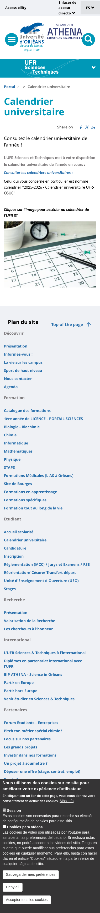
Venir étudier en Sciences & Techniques (39, 698)
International (17, 639)
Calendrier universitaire (25, 539)
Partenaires (15, 709)
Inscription (14, 556)
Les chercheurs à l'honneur (28, 628)
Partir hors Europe (20, 690)
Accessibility (15, 7)
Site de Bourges (18, 483)
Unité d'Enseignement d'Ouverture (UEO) (41, 580)
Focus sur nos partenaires (27, 738)
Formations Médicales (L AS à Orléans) (38, 475)
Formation (14, 397)
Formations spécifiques (25, 499)
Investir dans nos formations (30, 755)
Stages (10, 588)
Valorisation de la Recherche (29, 620)
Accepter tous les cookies (27, 906)
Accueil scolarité (18, 531)
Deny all (12, 893)
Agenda (11, 386)
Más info (66, 807)
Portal (9, 86)
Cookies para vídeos (25, 834)
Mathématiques (18, 451)
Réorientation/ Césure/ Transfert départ (40, 572)
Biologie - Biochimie (22, 426)
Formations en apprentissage (30, 491)
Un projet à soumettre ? (26, 763)
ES (90, 7)
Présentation (15, 346)
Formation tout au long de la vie (33, 508)
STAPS (9, 467)
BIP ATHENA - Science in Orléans (33, 674)
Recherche (14, 599)
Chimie (10, 434)
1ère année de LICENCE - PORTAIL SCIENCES (43, 418)
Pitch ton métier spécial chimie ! (33, 730)
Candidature (15, 548)
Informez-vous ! (18, 354)
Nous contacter (18, 378)
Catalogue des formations (27, 410)
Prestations (14, 779)
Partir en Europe (19, 682)
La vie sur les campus (23, 362)
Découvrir (14, 333)
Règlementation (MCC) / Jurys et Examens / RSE (47, 564)
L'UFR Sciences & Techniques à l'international (45, 652)
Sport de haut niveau (23, 370)
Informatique (16, 443)
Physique (12, 459)
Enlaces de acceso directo (67, 7)
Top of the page (67, 324)
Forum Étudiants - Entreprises (31, 722)
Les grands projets (20, 746)
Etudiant (12, 518)
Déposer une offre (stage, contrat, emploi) (42, 771)
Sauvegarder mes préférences (30, 881)
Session (14, 817)
